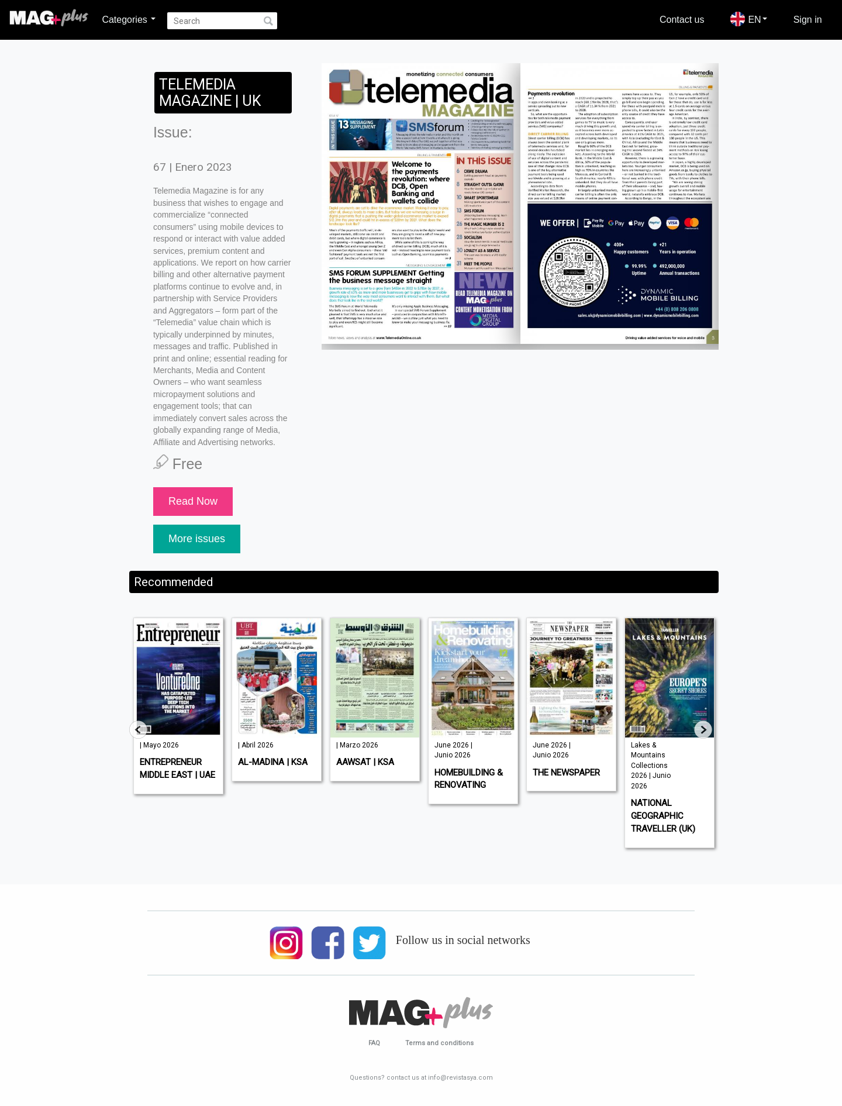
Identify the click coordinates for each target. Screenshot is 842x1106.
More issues (196, 538)
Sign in (807, 19)
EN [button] (748, 19)
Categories (129, 19)
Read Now (193, 501)
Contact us (682, 19)
